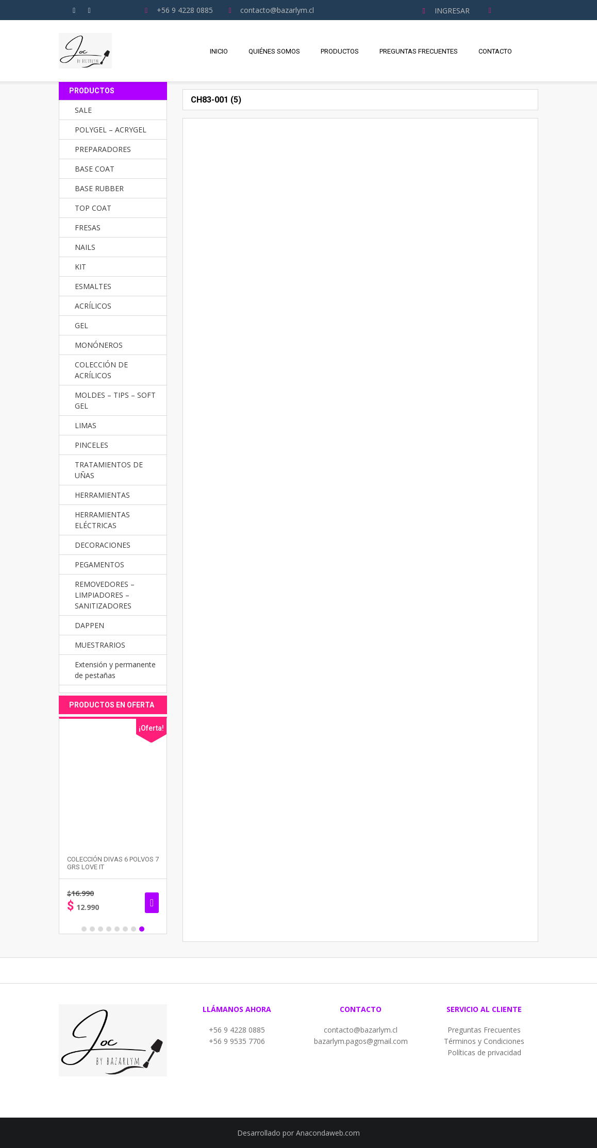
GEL (81, 325)
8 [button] (141, 929)
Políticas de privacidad (484, 1052)
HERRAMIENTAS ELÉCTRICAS (102, 520)
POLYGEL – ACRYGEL (110, 129)
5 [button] (117, 929)
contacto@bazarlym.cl (360, 1030)
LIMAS (85, 425)
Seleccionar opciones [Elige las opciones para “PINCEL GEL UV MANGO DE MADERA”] (146, 902)
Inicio (219, 51)
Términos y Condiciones (484, 1041)
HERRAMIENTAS (102, 495)
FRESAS (88, 227)
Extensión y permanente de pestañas (115, 670)
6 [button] (125, 929)
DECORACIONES (102, 545)
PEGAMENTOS (99, 564)
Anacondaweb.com (328, 1133)
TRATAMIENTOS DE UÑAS (109, 470)
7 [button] (133, 929)
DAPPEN (89, 625)
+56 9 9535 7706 (237, 1041)
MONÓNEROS (99, 345)
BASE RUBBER (99, 188)
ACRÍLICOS (93, 306)
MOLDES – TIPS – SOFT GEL (115, 400)
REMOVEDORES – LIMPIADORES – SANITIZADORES (105, 595)
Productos (340, 51)
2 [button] (92, 929)
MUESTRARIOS (100, 645)
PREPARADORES (103, 149)
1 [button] (84, 929)
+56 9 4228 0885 (237, 1030)
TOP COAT (93, 208)
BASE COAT (94, 169)
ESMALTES (93, 286)
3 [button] (100, 929)
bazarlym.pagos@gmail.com (361, 1041)
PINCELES (91, 445)
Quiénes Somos (274, 51)
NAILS (85, 247)
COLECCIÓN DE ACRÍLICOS (101, 370)
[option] (107, 825)
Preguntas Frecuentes (418, 51)
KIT (80, 267)
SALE (83, 110)
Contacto (495, 51)
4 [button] (108, 929)
